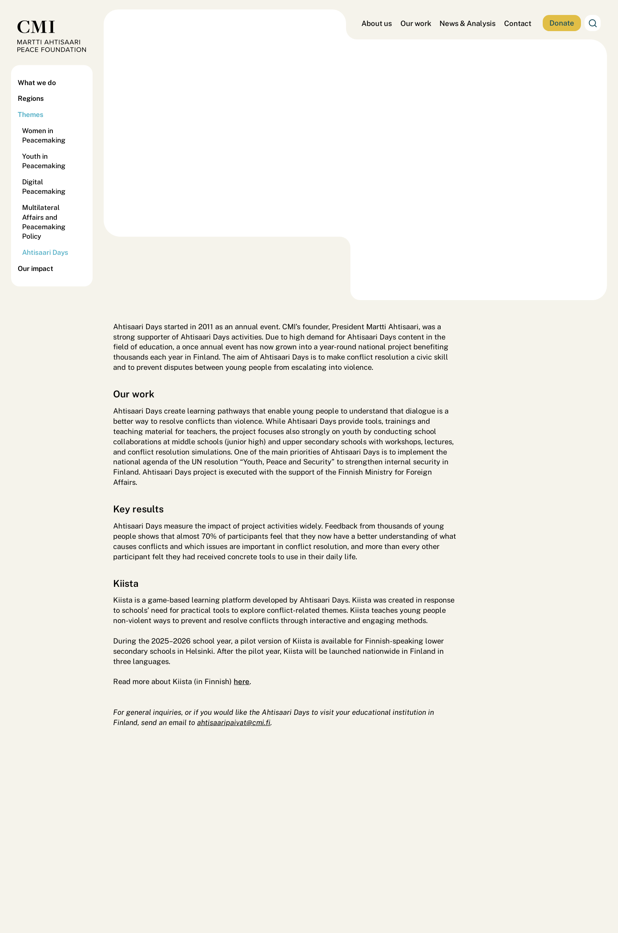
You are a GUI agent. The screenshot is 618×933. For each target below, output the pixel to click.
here (241, 681)
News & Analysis (467, 23)
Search (592, 23)
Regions (31, 99)
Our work (415, 23)
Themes (30, 115)
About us (376, 23)
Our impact (35, 268)
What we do (37, 82)
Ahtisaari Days (45, 253)
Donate (561, 23)
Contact (517, 23)
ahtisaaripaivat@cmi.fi (233, 722)
